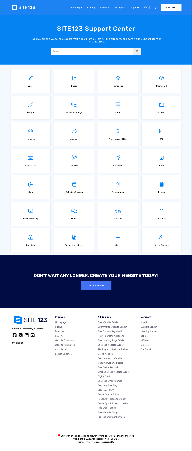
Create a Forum (106, 390)
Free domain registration (111, 331)
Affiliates (145, 340)
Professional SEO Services (111, 417)
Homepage (76, 7)
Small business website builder (113, 372)
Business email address (110, 381)
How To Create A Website (111, 336)
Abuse (97, 442)
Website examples (64, 340)
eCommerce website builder (112, 327)
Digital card (104, 376)
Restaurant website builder (112, 399)
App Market (61, 349)
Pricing (91, 7)
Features (59, 331)
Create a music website (110, 358)
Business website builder (110, 345)
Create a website (96, 285)
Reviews (104, 7)
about (144, 322)
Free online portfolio (108, 367)
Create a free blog (107, 385)
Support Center (149, 327)
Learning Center (149, 331)
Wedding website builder (110, 363)
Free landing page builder (111, 340)
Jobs (143, 336)
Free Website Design (108, 412)
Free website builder (108, 322)
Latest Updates (63, 354)
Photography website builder (113, 349)
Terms (81, 442)
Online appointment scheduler (113, 403)
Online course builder (108, 394)
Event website (105, 354)
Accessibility (108, 442)
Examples (120, 7)
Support (134, 7)
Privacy (89, 442)
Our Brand (146, 349)
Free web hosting (107, 408)
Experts (145, 345)
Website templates (65, 345)
